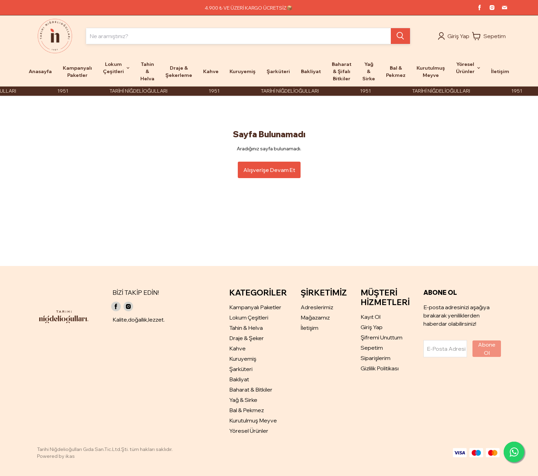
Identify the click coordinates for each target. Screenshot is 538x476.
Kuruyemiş (242, 358)
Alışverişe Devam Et (269, 169)
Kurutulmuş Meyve (253, 420)
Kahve (237, 348)
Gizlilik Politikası (380, 368)
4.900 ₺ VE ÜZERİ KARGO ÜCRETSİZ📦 (248, 8)
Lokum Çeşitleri (248, 317)
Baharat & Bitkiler (250, 389)
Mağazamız (315, 317)
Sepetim (372, 347)
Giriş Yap (372, 327)
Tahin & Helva (246, 327)
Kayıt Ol (371, 316)
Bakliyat (239, 379)
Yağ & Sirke (243, 399)
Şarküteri (241, 368)
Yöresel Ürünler (248, 430)
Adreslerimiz (317, 307)
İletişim (309, 327)
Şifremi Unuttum (381, 337)
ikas (70, 456)
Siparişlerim (375, 358)
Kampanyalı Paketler (255, 307)
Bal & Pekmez (246, 410)
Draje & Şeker (246, 338)
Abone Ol (486, 348)
